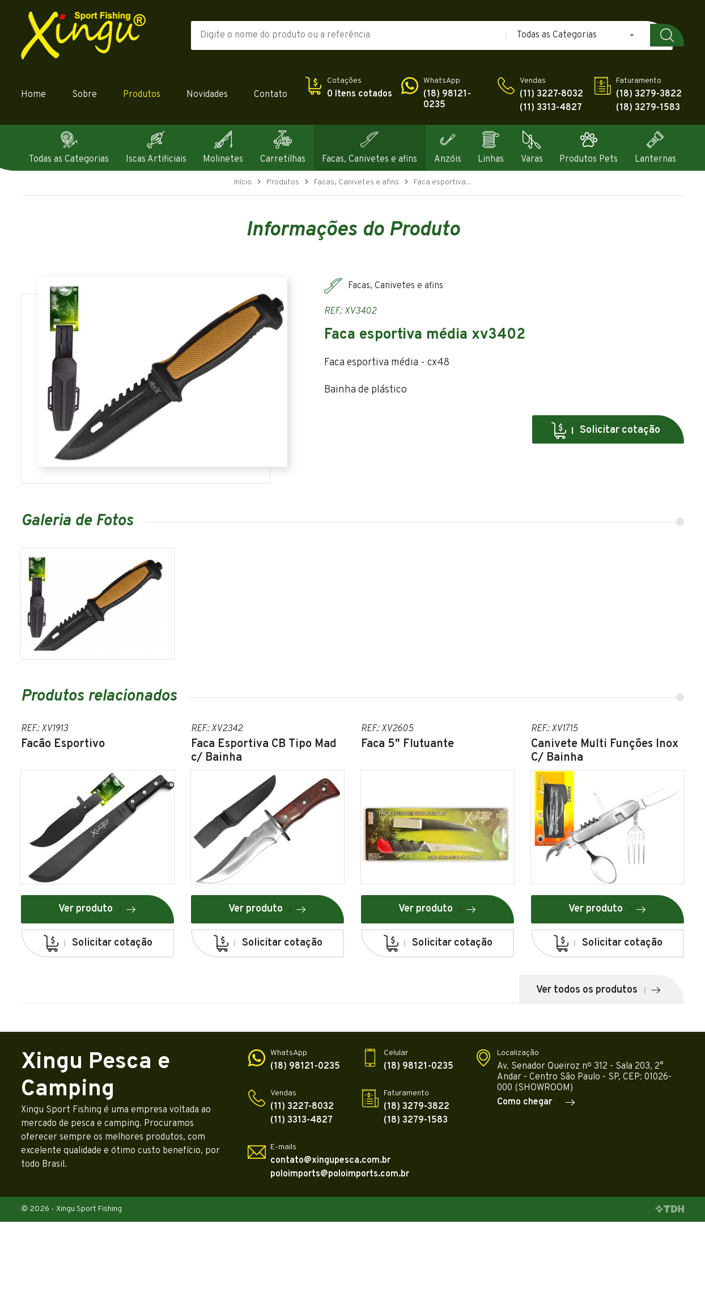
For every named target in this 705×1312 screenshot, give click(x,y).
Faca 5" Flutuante (407, 744)
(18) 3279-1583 (648, 108)
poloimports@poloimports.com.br (339, 1174)
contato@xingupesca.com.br (330, 1160)
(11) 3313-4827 (551, 108)
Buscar (667, 35)
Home (33, 95)
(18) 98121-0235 (447, 100)
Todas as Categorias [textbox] (557, 35)
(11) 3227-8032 (551, 94)
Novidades (207, 95)
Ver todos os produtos (598, 990)
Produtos (141, 95)
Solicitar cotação (605, 430)
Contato (270, 95)
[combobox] (576, 35)
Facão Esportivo (63, 744)
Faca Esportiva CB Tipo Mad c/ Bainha (264, 751)
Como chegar (536, 1102)
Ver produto (97, 909)
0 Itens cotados (359, 94)
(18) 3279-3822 (649, 94)
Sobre (84, 95)
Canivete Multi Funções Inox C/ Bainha (604, 751)
